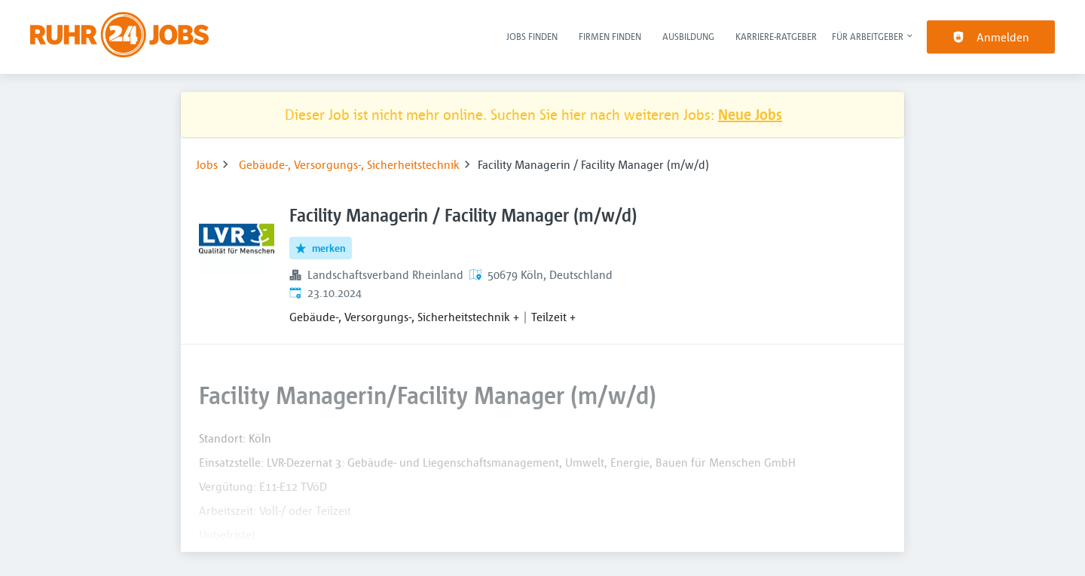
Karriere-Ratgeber (776, 36)
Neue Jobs (750, 114)
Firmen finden (610, 36)
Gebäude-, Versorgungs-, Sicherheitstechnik (349, 164)
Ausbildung (688, 36)
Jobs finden (532, 36)
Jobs (207, 164)
